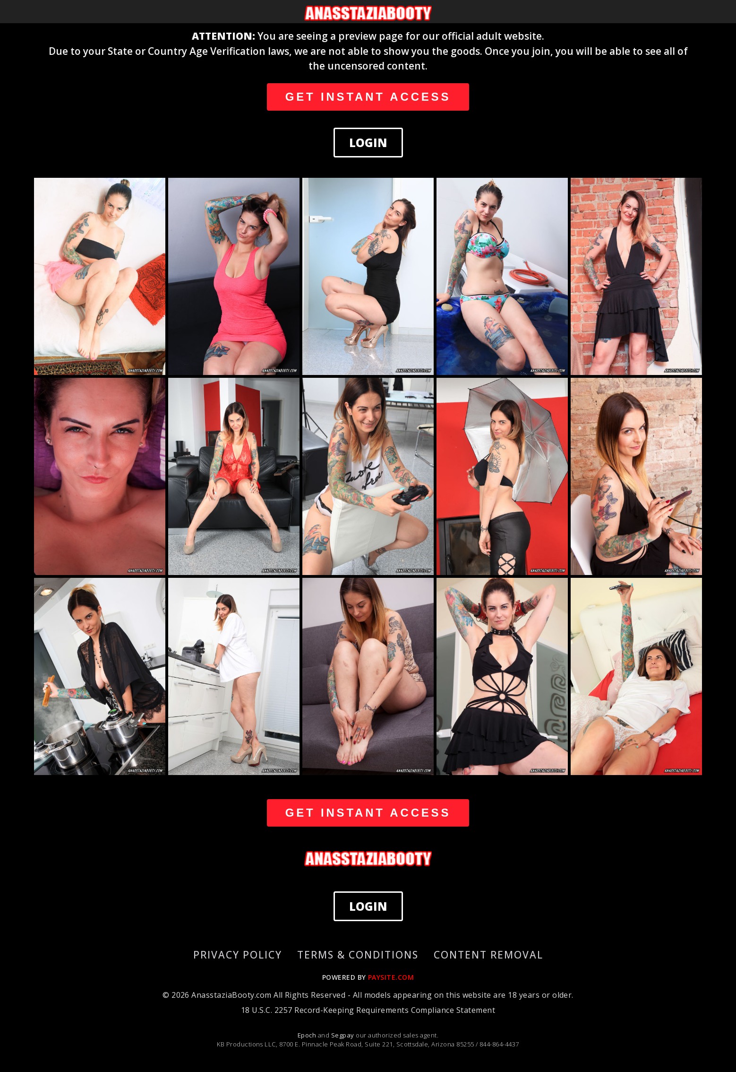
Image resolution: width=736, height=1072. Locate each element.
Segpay (343, 1035)
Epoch (308, 1035)
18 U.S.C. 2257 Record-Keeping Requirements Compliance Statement (368, 1010)
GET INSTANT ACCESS (368, 96)
